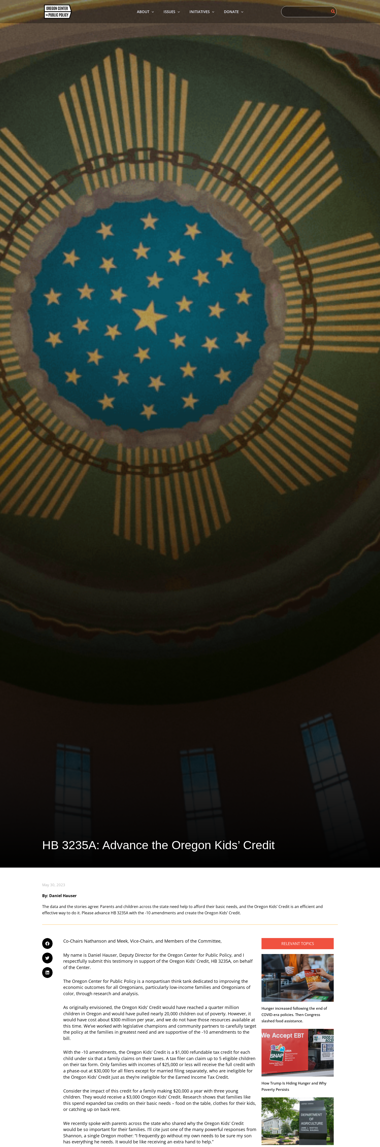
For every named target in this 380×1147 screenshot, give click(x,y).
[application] (148, 11)
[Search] (333, 11)
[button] (47, 944)
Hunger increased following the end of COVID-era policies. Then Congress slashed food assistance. (294, 1015)
